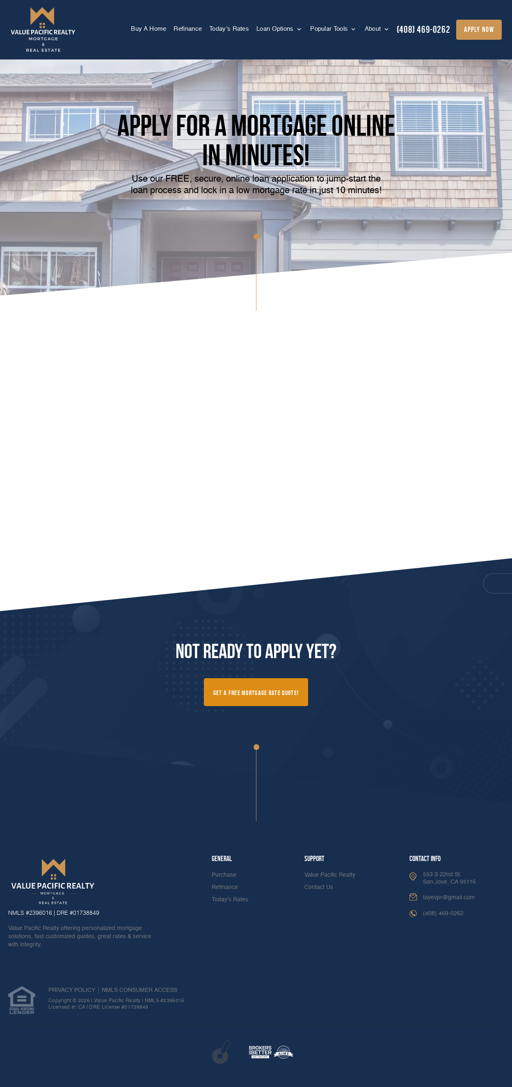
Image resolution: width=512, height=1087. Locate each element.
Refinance (188, 29)
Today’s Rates (229, 29)
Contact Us (318, 887)
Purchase (224, 875)
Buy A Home (148, 29)
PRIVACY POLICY (71, 990)
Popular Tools (330, 29)
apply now (479, 29)
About (374, 29)
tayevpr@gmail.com (449, 897)
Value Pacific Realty (329, 875)
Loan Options (275, 29)
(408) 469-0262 (423, 29)
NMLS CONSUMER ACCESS (139, 990)
